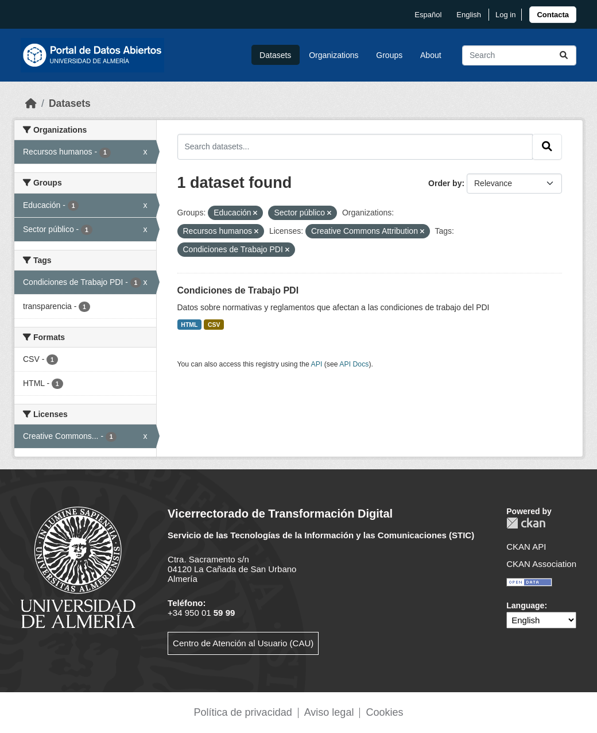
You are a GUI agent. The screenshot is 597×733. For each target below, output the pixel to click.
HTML (189, 324)
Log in (505, 14)
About (430, 55)
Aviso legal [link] (329, 712)
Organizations (333, 55)
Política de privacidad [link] (243, 712)
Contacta (553, 14)
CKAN (525, 523)
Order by (445, 183)
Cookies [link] (384, 712)
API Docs (354, 364)
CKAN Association (541, 564)
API (317, 364)
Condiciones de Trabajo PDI (238, 290)
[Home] (31, 103)
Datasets (275, 55)
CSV (214, 324)
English (468, 14)
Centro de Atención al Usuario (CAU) (243, 643)
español (427, 14)
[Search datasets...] (519, 55)
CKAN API (526, 546)
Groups (389, 55)
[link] (552, 14)
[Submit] (563, 55)
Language (525, 605)
